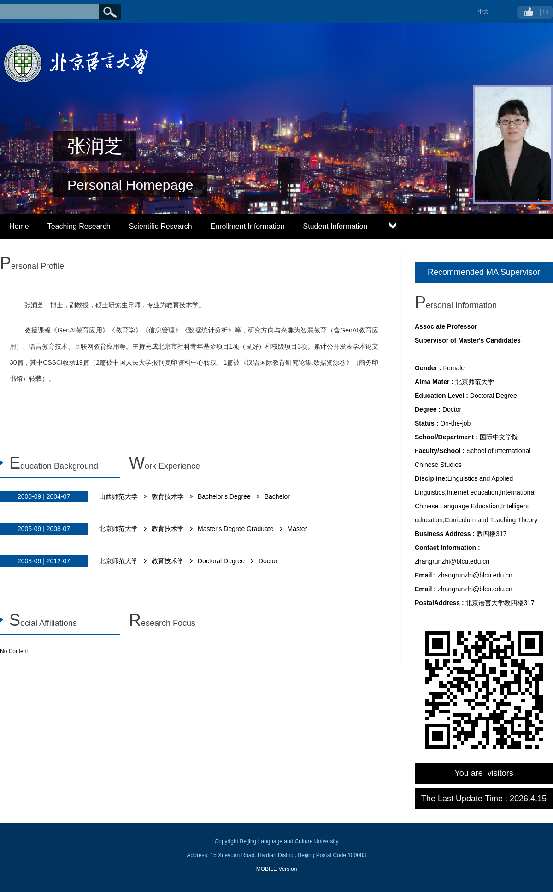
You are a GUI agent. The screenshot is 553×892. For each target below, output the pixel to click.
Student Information (335, 226)
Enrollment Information (248, 226)
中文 (483, 11)
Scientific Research (160, 226)
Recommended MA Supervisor (484, 272)
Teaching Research (79, 226)
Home (19, 226)
